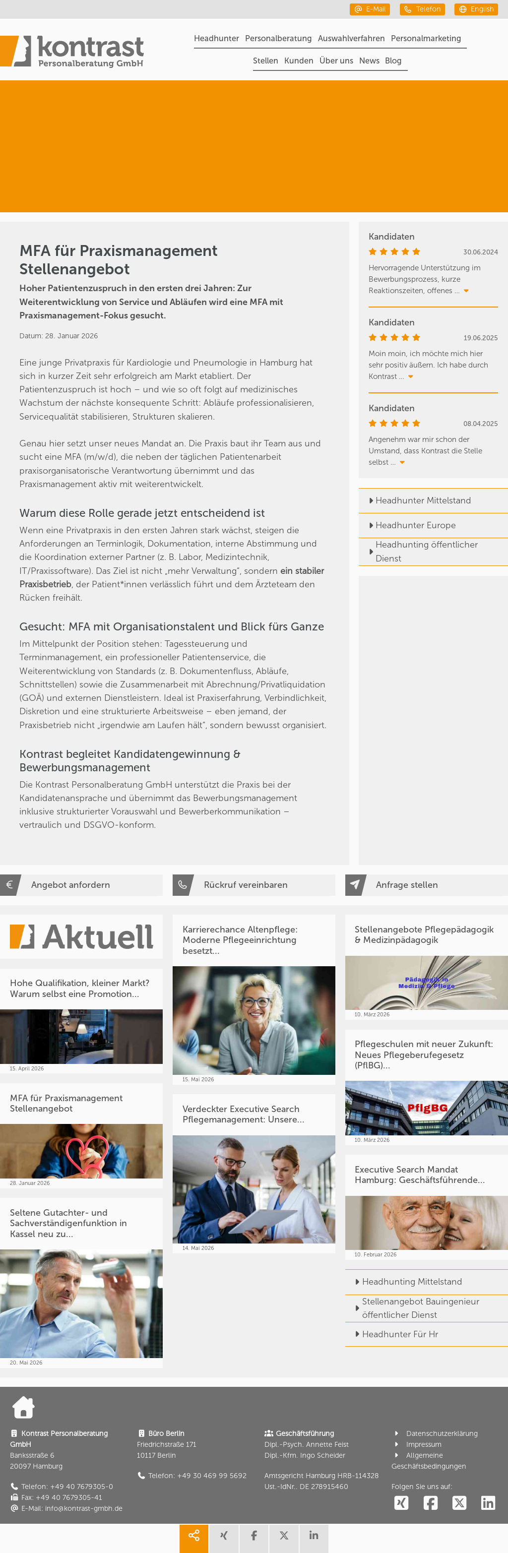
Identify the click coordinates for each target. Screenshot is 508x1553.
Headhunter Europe (407, 525)
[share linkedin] (314, 1539)
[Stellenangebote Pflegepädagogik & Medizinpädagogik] (426, 967)
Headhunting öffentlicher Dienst (418, 551)
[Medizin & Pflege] (418, 181)
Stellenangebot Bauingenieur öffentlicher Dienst (412, 1308)
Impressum (416, 1444)
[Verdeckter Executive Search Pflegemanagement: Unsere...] (254, 1173)
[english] (476, 9)
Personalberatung (278, 38)
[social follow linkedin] (488, 1503)
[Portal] (72, 53)
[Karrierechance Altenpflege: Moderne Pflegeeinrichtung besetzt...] (254, 999)
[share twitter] (283, 1539)
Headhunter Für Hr (391, 1334)
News (369, 60)
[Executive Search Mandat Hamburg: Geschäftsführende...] (426, 1207)
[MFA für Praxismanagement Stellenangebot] (81, 1135)
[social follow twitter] (459, 1503)
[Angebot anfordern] (81, 885)
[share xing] (223, 1539)
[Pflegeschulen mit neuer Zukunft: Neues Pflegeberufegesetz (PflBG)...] (426, 1087)
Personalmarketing (426, 38)
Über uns (336, 60)
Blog (393, 60)
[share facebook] (254, 1539)
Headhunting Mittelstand (403, 1281)
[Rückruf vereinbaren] (254, 885)
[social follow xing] (401, 1503)
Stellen (265, 60)
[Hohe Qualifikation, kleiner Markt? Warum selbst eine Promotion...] (81, 1021)
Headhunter (216, 38)
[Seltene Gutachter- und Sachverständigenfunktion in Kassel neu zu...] (81, 1283)
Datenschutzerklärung (434, 1433)
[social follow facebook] (430, 1503)
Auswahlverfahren (351, 38)
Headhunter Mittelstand (415, 500)
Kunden (299, 60)
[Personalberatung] (427, 110)
